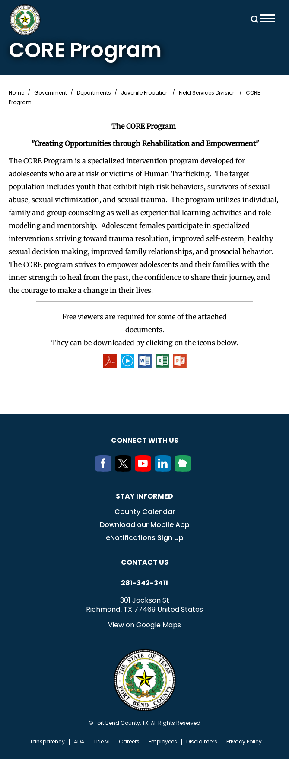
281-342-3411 (144, 583)
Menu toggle (267, 18)
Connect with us (144, 440)
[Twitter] (125, 469)
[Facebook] (105, 469)
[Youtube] (145, 469)
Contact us (144, 562)
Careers (129, 742)
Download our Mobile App (145, 525)
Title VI (101, 742)
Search (253, 18)
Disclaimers (201, 742)
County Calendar (144, 512)
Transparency (46, 742)
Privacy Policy (244, 742)
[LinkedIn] (165, 469)
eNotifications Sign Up (145, 538)
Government (50, 93)
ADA (79, 742)
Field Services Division (207, 93)
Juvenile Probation (145, 93)
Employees (163, 742)
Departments (94, 93)
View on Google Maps (144, 625)
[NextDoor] (184, 469)
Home (16, 93)
